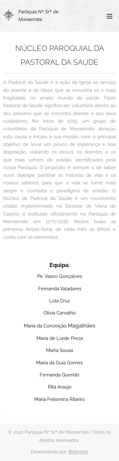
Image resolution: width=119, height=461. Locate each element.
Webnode (78, 451)
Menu (109, 16)
